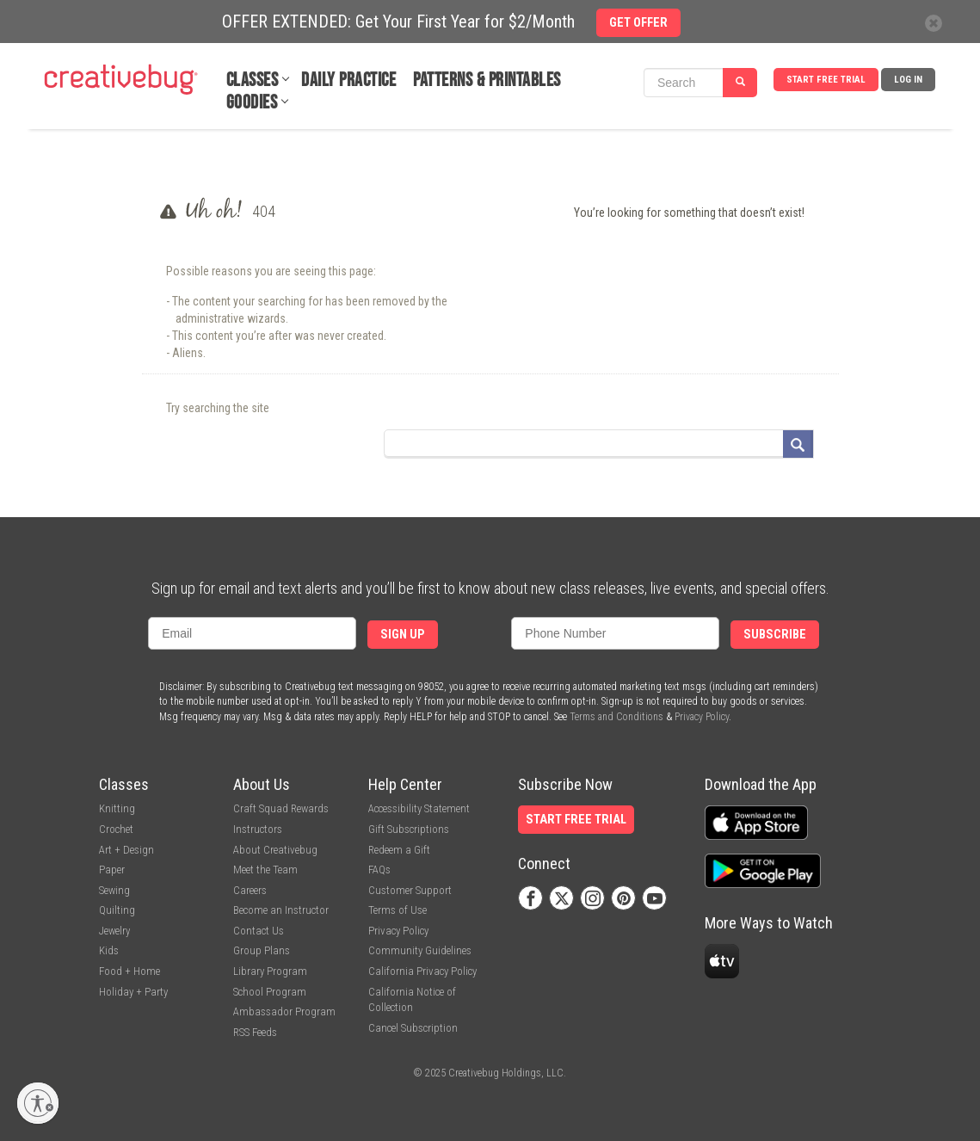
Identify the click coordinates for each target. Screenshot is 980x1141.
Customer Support (410, 890)
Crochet (116, 829)
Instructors (257, 829)
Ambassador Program (284, 1011)
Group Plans (261, 950)
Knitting (117, 808)
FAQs (379, 869)
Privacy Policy (702, 717)
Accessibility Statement (419, 808)
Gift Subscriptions (408, 829)
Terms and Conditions (616, 717)
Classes (252, 80)
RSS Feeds (255, 1032)
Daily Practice (348, 80)
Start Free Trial (826, 79)
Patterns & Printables (487, 80)
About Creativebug (275, 849)
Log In (908, 79)
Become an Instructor (281, 910)
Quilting (117, 910)
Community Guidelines (420, 950)
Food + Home (129, 971)
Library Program (270, 971)
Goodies (252, 102)
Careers (250, 890)
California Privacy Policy (422, 971)
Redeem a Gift (399, 849)
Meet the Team (265, 869)
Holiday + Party (133, 991)
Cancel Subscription (413, 1027)
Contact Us (258, 930)
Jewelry (114, 930)
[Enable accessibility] (38, 1103)
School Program (269, 991)
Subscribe (774, 634)
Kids (109, 950)
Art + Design (126, 849)
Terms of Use (397, 910)
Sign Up (402, 634)
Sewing (114, 890)
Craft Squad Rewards (281, 808)
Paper (112, 869)
